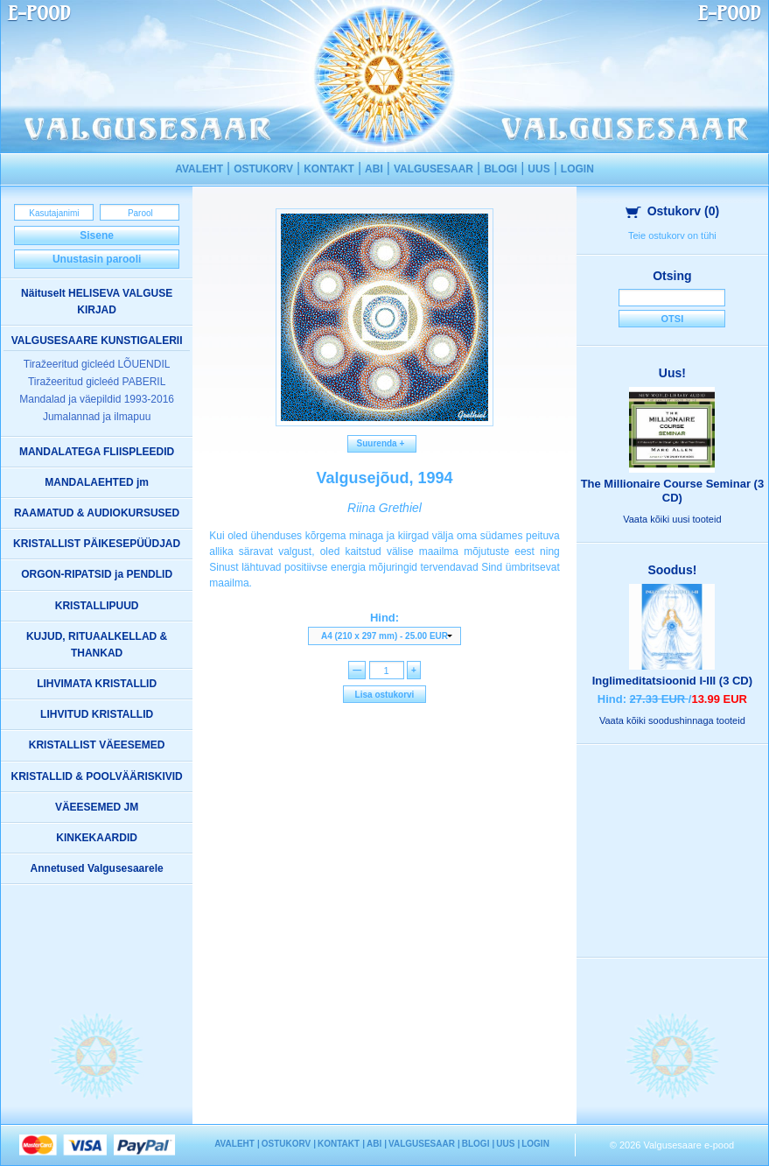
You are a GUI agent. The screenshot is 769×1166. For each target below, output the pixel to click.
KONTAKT (329, 169)
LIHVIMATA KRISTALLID (97, 684)
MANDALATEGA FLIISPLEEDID (96, 452)
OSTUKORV (263, 169)
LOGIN (577, 169)
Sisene (97, 235)
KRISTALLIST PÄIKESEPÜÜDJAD (96, 543)
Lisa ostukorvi (385, 694)
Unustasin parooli (96, 259)
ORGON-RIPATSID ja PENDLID (96, 574)
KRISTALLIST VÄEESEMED (97, 745)
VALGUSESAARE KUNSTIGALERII (97, 340)
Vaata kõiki (672, 519)
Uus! (672, 373)
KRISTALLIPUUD (97, 606)
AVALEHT (199, 169)
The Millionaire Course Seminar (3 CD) (673, 490)
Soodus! (671, 570)
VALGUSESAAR (433, 169)
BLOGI (500, 169)
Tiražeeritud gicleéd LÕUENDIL (97, 364)
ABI (374, 169)
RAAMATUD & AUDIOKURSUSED (96, 513)
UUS (538, 169)
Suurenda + (382, 443)
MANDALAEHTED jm (97, 482)
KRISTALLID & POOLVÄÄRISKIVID (97, 776)
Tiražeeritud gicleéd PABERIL (96, 382)
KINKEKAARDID (96, 838)
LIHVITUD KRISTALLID (96, 714)
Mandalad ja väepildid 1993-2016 (96, 399)
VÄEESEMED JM (96, 807)
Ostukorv (673, 211)
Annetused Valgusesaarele (97, 868)
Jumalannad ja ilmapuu (96, 417)
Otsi (672, 318)
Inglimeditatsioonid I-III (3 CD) (672, 680)
